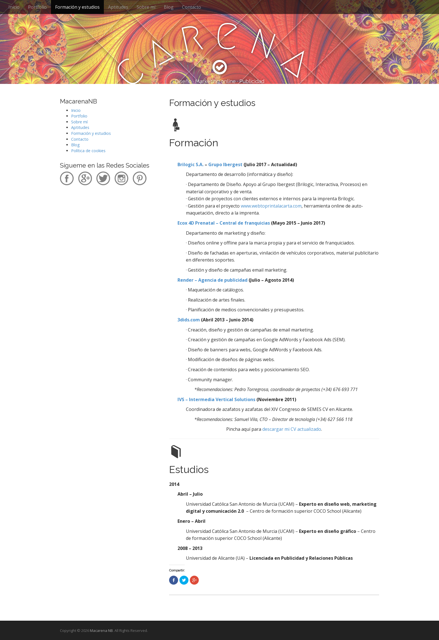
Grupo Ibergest (225, 164)
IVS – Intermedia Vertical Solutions (217, 399)
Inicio (14, 7)
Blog (169, 7)
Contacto (191, 7)
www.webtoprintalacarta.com (271, 206)
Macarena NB (101, 630)
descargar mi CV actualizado (291, 429)
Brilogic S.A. (191, 164)
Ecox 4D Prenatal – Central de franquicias (224, 223)
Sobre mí (146, 7)
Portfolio (37, 7)
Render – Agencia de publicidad (212, 280)
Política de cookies (88, 150)
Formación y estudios (77, 7)
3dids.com (189, 320)
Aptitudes (118, 7)
